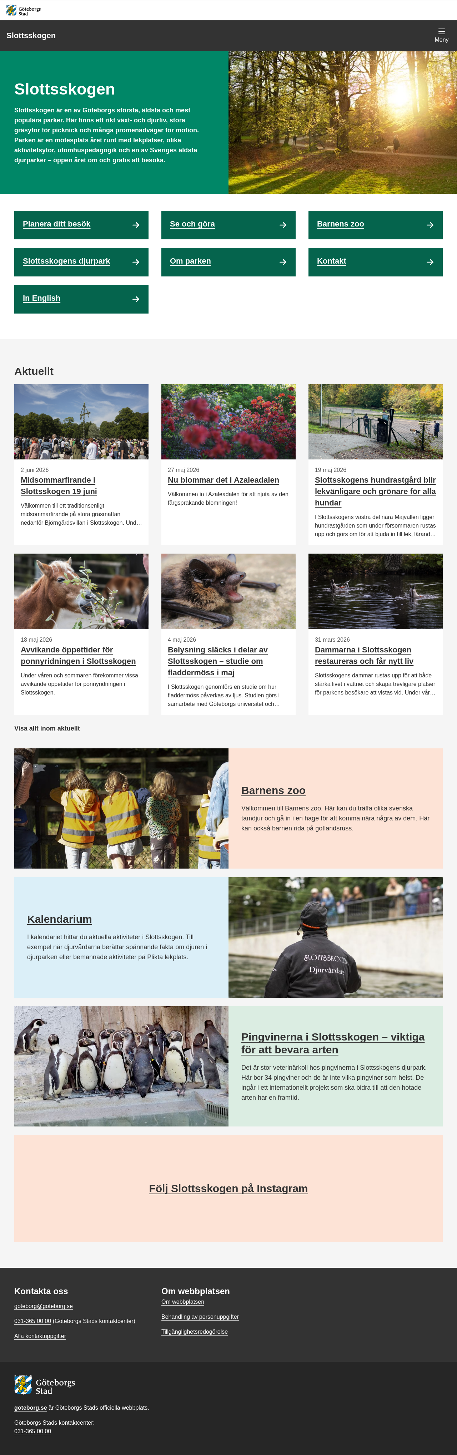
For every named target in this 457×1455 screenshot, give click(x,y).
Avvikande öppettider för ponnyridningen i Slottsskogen (78, 655)
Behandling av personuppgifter (200, 1317)
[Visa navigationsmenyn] (441, 35)
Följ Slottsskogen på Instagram (228, 1188)
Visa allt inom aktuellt (47, 728)
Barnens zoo (273, 790)
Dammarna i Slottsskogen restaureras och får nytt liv (364, 655)
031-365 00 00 (32, 1431)
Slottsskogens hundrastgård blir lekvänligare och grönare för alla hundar (375, 491)
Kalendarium (59, 919)
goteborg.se (30, 1408)
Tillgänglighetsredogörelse (194, 1332)
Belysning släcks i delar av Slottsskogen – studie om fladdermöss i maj (218, 661)
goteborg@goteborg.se (43, 1306)
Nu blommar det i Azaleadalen (223, 479)
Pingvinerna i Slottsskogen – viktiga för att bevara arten (333, 1043)
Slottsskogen (31, 35)
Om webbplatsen (182, 1302)
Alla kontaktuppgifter (40, 1336)
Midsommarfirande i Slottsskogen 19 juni (59, 485)
